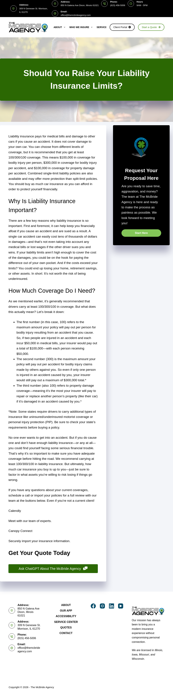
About (60, 27)
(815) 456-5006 (117, 5)
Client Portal (122, 27)
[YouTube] (120, 606)
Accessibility (66, 616)
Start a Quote (151, 27)
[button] (141, 233)
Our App (66, 610)
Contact (65, 633)
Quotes (66, 627)
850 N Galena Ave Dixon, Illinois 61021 (80, 5)
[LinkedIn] (111, 606)
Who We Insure (81, 27)
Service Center (66, 622)
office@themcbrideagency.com (76, 15)
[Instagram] (102, 606)
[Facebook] (93, 606)
